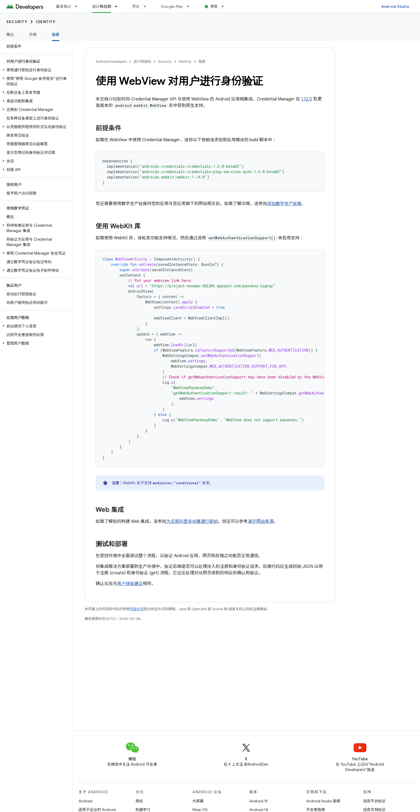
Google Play (172, 6)
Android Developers (111, 61)
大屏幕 (198, 801)
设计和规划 (142, 61)
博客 (214, 6)
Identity (45, 21)
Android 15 (258, 801)
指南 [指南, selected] (55, 34)
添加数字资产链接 (284, 203)
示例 (33, 34)
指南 (201, 61)
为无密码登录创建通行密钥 (192, 521)
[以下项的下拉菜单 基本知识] (78, 6)
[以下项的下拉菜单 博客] (225, 6)
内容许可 (137, 609)
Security (16, 21)
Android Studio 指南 (323, 801)
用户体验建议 (130, 583)
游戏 (139, 801)
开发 (136, 6)
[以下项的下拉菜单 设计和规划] (118, 6)
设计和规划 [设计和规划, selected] (101, 6)
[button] (35, 70)
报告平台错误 (374, 801)
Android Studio (395, 6)
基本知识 (63, 6)
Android (85, 801)
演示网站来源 (260, 521)
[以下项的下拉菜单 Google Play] (190, 6)
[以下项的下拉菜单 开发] (147, 6)
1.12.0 (306, 99)
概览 (10, 34)
